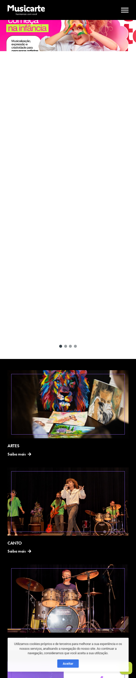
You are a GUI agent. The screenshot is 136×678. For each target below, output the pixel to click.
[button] (60, 346)
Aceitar (68, 668)
